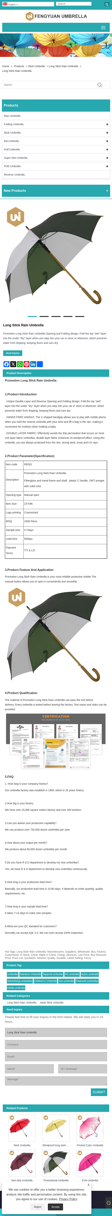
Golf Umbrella (12, 149)
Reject (37, 1206)
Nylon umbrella (89, 974)
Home (5, 66)
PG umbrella (72, 974)
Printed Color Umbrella (90, 1145)
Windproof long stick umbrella (56, 1145)
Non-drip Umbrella (22, 1180)
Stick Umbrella (36, 66)
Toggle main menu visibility (103, 26)
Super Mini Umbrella (15, 157)
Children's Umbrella (45, 980)
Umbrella (12, 974)
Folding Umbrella (14, 124)
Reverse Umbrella (14, 174)
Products (19, 66)
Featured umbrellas (87, 980)
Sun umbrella (66, 980)
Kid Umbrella (11, 141)
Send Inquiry (12, 353)
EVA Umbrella (90, 1180)
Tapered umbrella (53, 974)
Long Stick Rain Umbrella (63, 66)
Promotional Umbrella (56, 1180)
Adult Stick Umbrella (51, 1002)
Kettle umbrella (16, 987)
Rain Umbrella (12, 115)
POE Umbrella (12, 166)
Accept (56, 1206)
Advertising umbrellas (19, 980)
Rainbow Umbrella (30, 974)
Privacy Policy (68, 1199)
